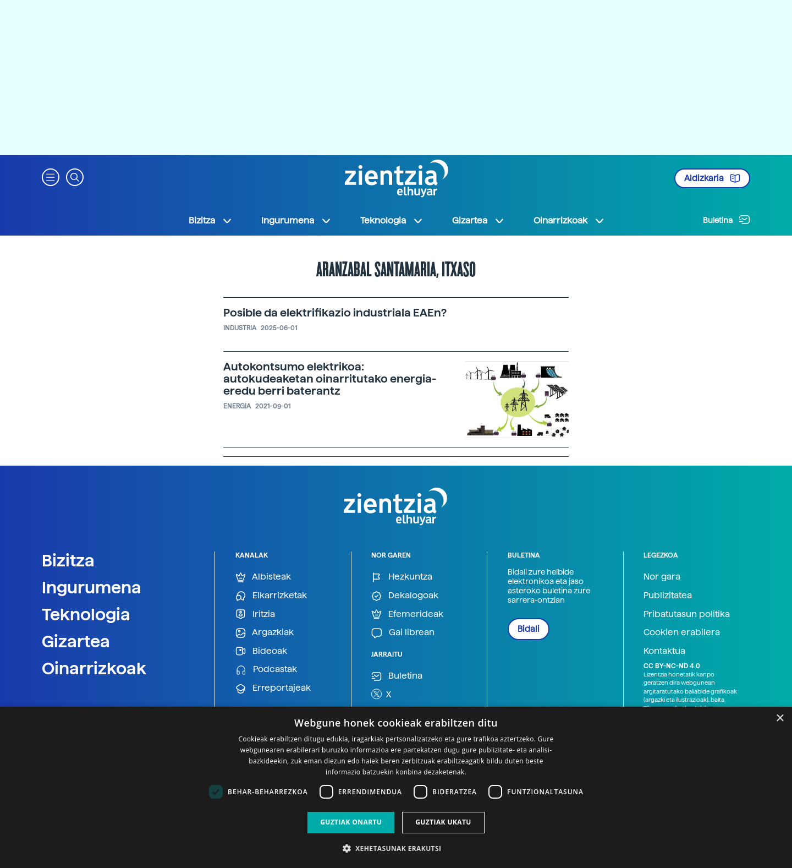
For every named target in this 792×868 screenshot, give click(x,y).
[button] (50, 176)
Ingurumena (91, 587)
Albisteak (263, 577)
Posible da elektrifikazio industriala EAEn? (335, 312)
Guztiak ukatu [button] (443, 822)
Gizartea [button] (478, 220)
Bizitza (68, 560)
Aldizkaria (712, 178)
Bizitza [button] (211, 220)
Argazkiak (264, 632)
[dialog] (396, 787)
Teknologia (86, 614)
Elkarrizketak (271, 596)
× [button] (780, 718)
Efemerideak (407, 614)
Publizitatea (668, 595)
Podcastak (266, 669)
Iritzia (255, 614)
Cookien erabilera (682, 632)
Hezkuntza (401, 577)
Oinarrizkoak (94, 668)
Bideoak (261, 651)
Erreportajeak (273, 688)
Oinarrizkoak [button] (569, 220)
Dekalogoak (404, 596)
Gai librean (403, 632)
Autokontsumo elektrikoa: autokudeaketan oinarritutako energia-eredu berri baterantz (329, 378)
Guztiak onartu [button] (351, 822)
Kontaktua (664, 651)
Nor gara (662, 576)
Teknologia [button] (392, 220)
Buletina (726, 219)
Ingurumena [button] (296, 220)
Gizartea (76, 641)
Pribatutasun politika (687, 614)
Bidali (529, 629)
